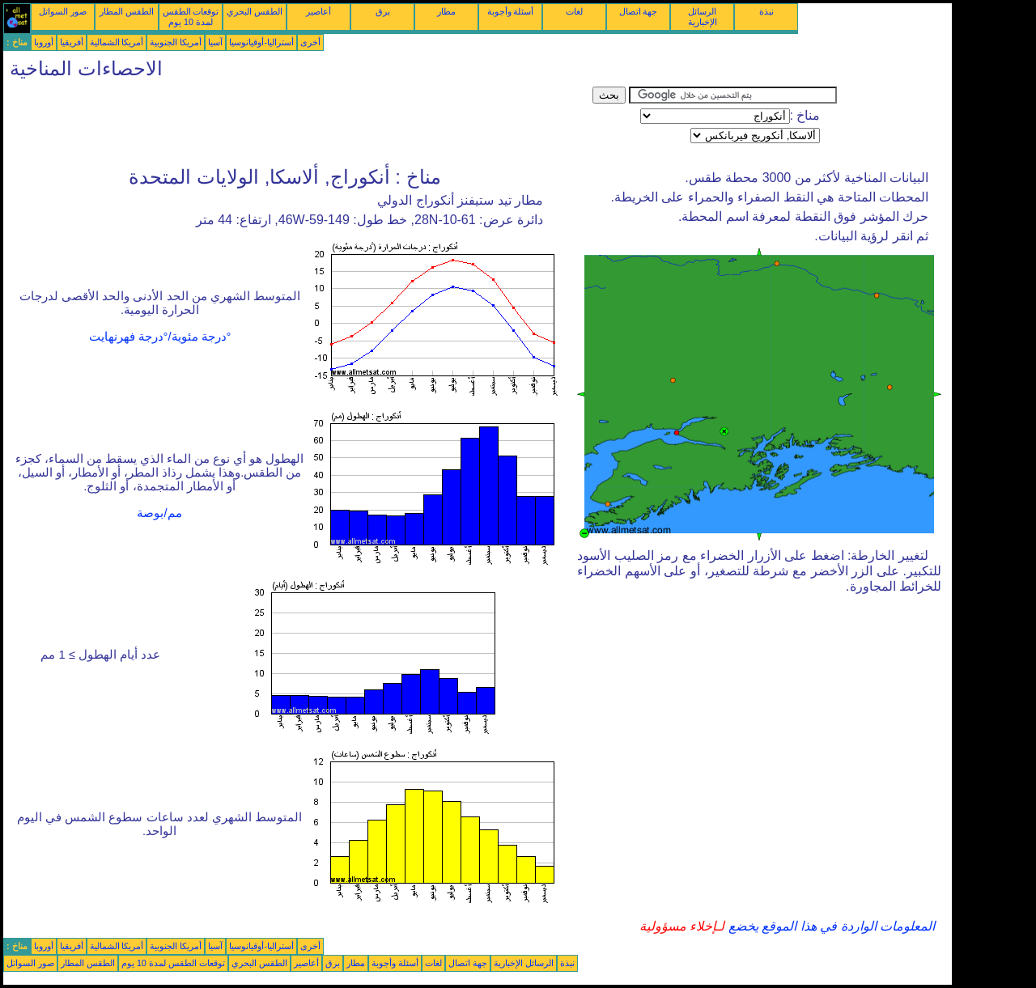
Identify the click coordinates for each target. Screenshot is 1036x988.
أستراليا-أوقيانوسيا (261, 42)
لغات (574, 11)
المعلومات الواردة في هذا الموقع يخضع (829, 926)
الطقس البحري (254, 11)
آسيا (215, 42)
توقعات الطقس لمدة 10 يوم (191, 16)
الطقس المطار (127, 11)
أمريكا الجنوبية (176, 42)
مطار (446, 11)
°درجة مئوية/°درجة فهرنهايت (160, 336)
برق (383, 11)
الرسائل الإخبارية (702, 16)
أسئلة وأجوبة (510, 11)
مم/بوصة (159, 513)
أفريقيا (71, 42)
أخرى (310, 42)
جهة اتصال (638, 11)
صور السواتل (63, 11)
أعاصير (318, 11)
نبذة (766, 11)
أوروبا (43, 42)
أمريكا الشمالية (117, 42)
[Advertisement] (297, 123)
